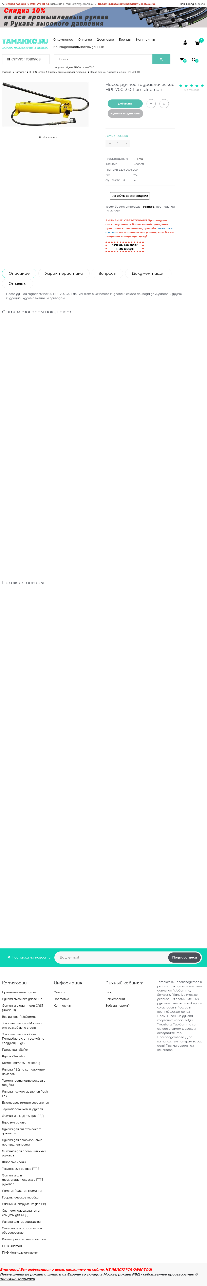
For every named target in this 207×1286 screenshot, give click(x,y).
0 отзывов (192, 89)
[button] (127, 143)
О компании (63, 39)
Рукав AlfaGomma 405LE (80, 67)
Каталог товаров (26, 59)
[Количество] (118, 143)
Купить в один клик (125, 113)
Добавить (125, 103)
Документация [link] (148, 273)
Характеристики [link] (64, 273)
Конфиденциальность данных (78, 47)
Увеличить (50, 137)
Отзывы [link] (17, 283)
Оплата (85, 39)
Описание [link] (19, 273)
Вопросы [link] (107, 273)
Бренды (125, 39)
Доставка (105, 39)
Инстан (138, 158)
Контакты (145, 39)
